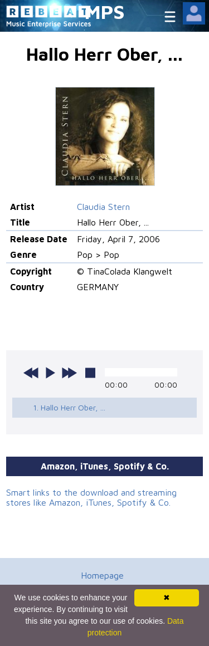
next (69, 372)
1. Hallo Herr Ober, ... (69, 407)
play (50, 372)
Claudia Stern (103, 207)
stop (90, 372)
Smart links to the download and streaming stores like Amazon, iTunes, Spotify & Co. (91, 497)
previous (31, 372)
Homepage (102, 575)
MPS (105, 11)
